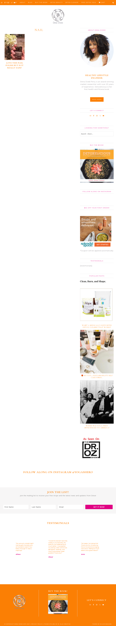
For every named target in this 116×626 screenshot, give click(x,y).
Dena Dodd (58, 16)
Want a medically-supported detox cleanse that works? (97, 326)
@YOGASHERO (82, 472)
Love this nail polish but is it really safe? (15, 65)
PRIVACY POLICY (37, 624)
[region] (58, 554)
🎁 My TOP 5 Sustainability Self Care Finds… (97, 377)
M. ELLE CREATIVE (64, 624)
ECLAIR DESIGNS (106, 624)
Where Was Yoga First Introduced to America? (97, 427)
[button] (113, 2)
